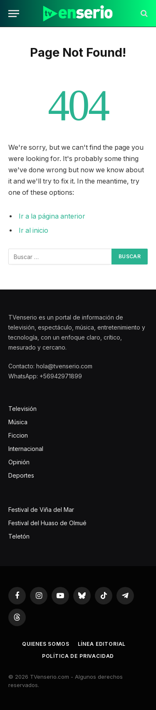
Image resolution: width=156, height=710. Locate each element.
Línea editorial (102, 644)
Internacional (25, 448)
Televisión (22, 408)
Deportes (21, 475)
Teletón (19, 536)
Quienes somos (45, 644)
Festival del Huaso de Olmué (47, 522)
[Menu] (13, 13)
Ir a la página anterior (52, 216)
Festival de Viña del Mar (41, 509)
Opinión (19, 462)
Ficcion (18, 435)
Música (17, 421)
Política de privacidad (78, 656)
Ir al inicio (33, 230)
